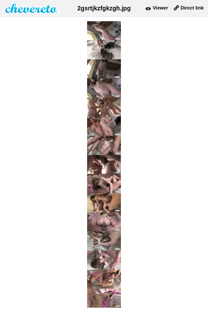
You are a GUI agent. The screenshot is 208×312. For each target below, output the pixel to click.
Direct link (192, 7)
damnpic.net (31, 8)
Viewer (160, 7)
